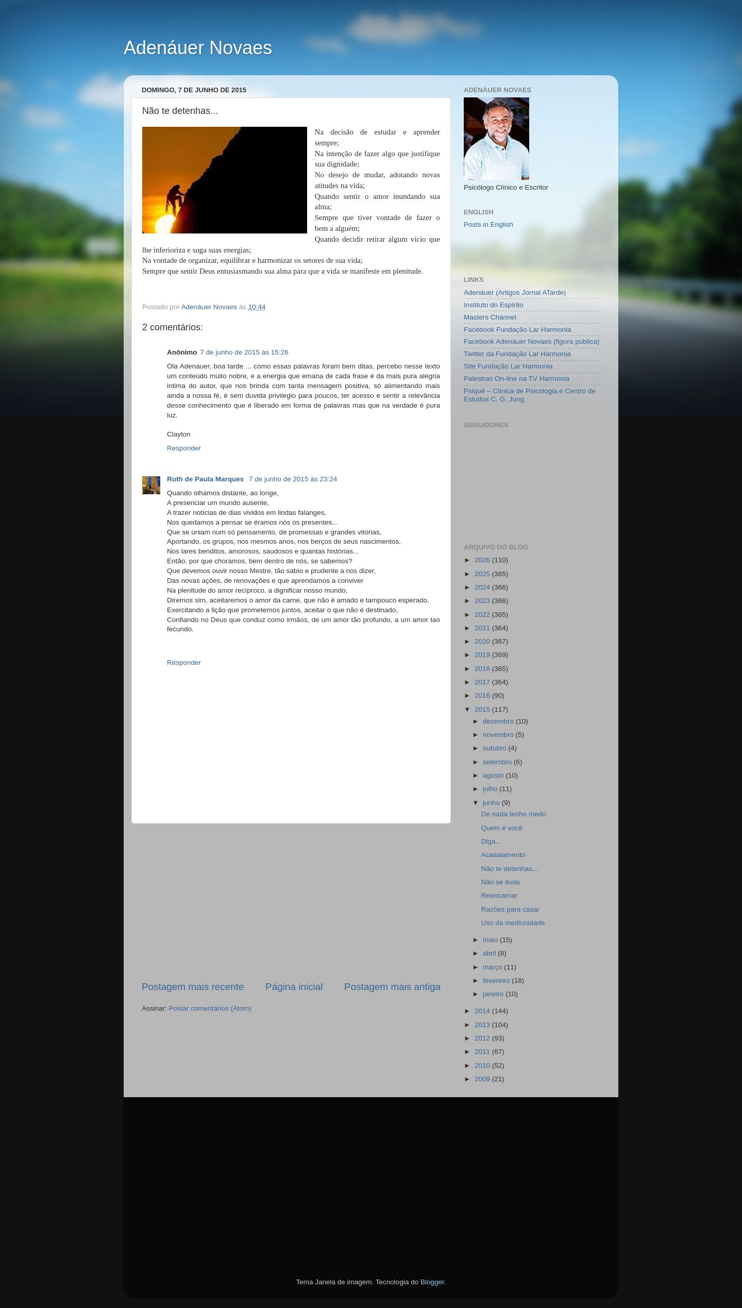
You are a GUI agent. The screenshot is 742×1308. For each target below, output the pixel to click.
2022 (483, 614)
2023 (483, 601)
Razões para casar (510, 909)
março (493, 967)
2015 (483, 709)
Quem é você (501, 828)
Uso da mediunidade (513, 923)
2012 (483, 1038)
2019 (483, 655)
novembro (499, 735)
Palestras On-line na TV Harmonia (516, 378)
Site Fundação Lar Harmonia (508, 366)
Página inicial (294, 986)
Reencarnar (499, 895)
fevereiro (497, 980)
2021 (483, 628)
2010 (483, 1065)
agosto (494, 775)
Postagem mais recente (193, 986)
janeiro (494, 994)
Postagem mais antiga (392, 986)
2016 (483, 695)
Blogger (432, 1282)
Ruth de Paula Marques (206, 479)
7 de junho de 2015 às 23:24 (293, 479)
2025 (483, 574)
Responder (184, 448)
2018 (483, 669)
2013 (483, 1025)
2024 (483, 587)
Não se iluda (500, 882)
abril (490, 953)
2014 (483, 1011)
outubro (496, 748)
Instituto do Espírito (494, 305)
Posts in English (488, 224)
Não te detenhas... (509, 869)
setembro (498, 762)
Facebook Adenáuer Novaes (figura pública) (531, 341)
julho (491, 789)
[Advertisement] (291, 901)
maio (491, 940)
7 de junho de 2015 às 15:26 (244, 352)
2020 (483, 641)
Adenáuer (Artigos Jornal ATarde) (515, 292)
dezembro (499, 721)
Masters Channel (490, 317)
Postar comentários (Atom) (210, 1008)
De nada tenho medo (513, 814)
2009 (483, 1079)
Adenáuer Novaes (198, 47)
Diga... (491, 841)
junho (492, 803)
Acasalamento (503, 855)
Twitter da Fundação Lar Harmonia (517, 354)
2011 (483, 1051)
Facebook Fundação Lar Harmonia (517, 329)
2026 (483, 560)
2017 (483, 682)
